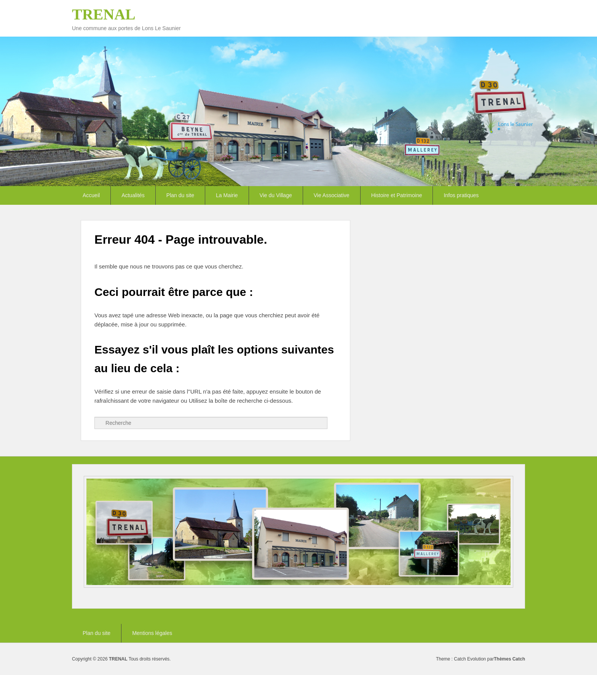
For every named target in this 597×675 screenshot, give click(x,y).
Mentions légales (152, 633)
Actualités (133, 195)
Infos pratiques (461, 195)
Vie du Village (276, 195)
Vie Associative (332, 195)
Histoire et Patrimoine (396, 195)
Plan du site (180, 195)
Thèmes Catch (509, 659)
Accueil (91, 195)
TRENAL (104, 14)
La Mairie (227, 195)
